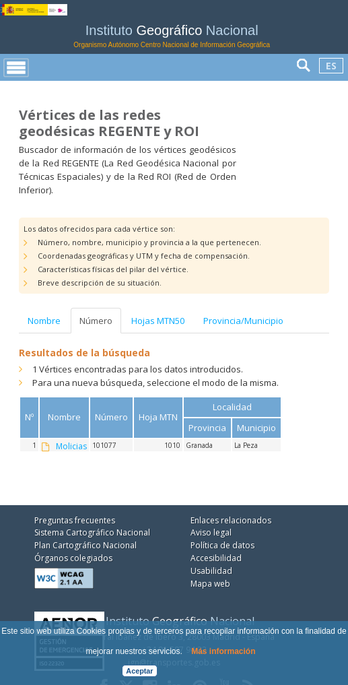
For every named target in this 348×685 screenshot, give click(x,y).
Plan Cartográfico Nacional (85, 545)
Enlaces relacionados (230, 520)
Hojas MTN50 (157, 321)
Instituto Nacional (171, 36)
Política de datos (222, 545)
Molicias (71, 447)
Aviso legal (211, 532)
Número (95, 321)
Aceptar (139, 671)
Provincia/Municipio (243, 321)
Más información (223, 651)
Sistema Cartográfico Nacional (92, 532)
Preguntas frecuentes (74, 520)
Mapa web (210, 583)
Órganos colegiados (73, 558)
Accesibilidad (216, 558)
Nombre (44, 321)
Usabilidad (211, 571)
